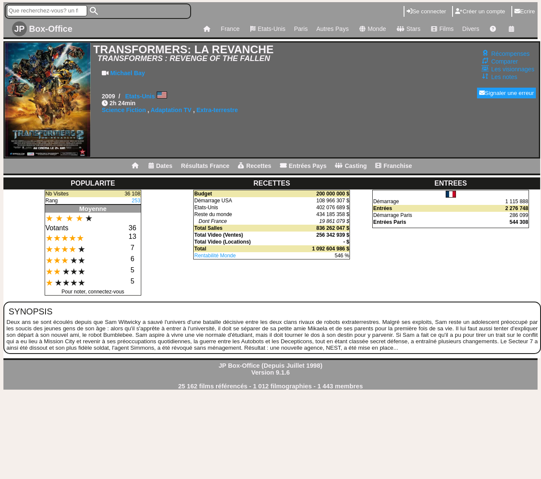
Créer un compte (480, 11)
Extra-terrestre (217, 110)
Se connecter (426, 11)
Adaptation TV (171, 110)
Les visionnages (512, 69)
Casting (351, 165)
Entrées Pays (303, 165)
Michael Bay (127, 73)
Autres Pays (332, 28)
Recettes (254, 165)
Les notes (504, 76)
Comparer (504, 61)
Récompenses (510, 53)
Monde (371, 28)
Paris (301, 28)
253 (136, 201)
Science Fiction (124, 110)
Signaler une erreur (506, 93)
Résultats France (205, 165)
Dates (160, 165)
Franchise (393, 165)
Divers (471, 28)
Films (441, 28)
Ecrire (524, 11)
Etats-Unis (267, 28)
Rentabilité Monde (215, 256)
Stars (407, 28)
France (230, 28)
